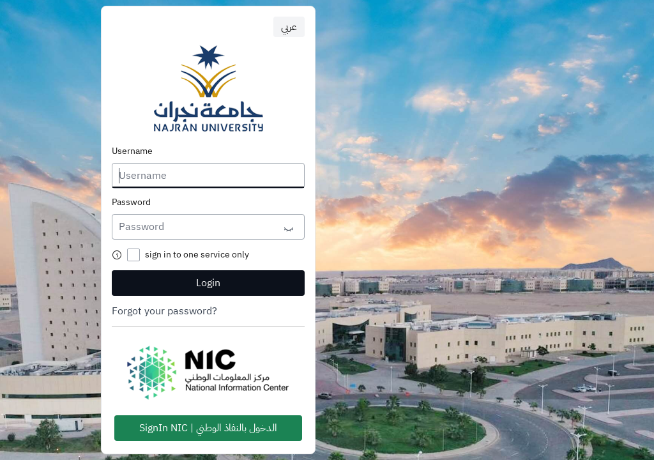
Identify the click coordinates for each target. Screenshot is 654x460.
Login (208, 283)
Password (131, 202)
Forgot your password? (164, 311)
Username (132, 151)
